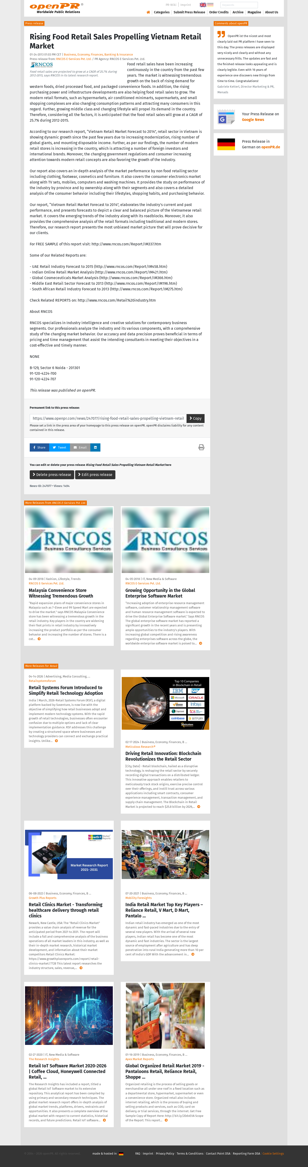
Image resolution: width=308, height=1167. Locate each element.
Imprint (185, 5)
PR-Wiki (171, 5)
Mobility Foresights (138, 898)
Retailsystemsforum (42, 681)
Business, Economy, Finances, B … (164, 742)
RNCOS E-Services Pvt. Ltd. (74, 59)
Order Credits (219, 12)
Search (268, 5)
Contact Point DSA (218, 1153)
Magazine (254, 12)
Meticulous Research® (140, 746)
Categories (162, 12)
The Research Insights (44, 1059)
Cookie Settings (273, 1153)
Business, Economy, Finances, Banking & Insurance (98, 54)
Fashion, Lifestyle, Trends (63, 579)
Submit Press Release (189, 12)
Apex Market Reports (139, 1059)
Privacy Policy (165, 1153)
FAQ (137, 1153)
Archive (238, 12)
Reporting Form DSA (246, 1153)
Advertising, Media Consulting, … (68, 676)
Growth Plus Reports (42, 898)
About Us (271, 12)
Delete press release (52, 474)
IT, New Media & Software (160, 579)
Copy (196, 418)
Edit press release (95, 474)
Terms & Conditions (190, 1153)
